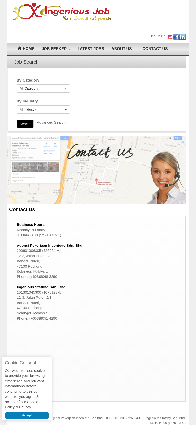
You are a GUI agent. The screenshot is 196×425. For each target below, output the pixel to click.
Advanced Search (51, 122)
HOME (26, 49)
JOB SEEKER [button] (56, 49)
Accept (27, 415)
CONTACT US (155, 49)
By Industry (27, 101)
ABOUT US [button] (123, 49)
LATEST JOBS (91, 49)
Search (25, 124)
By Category (28, 80)
